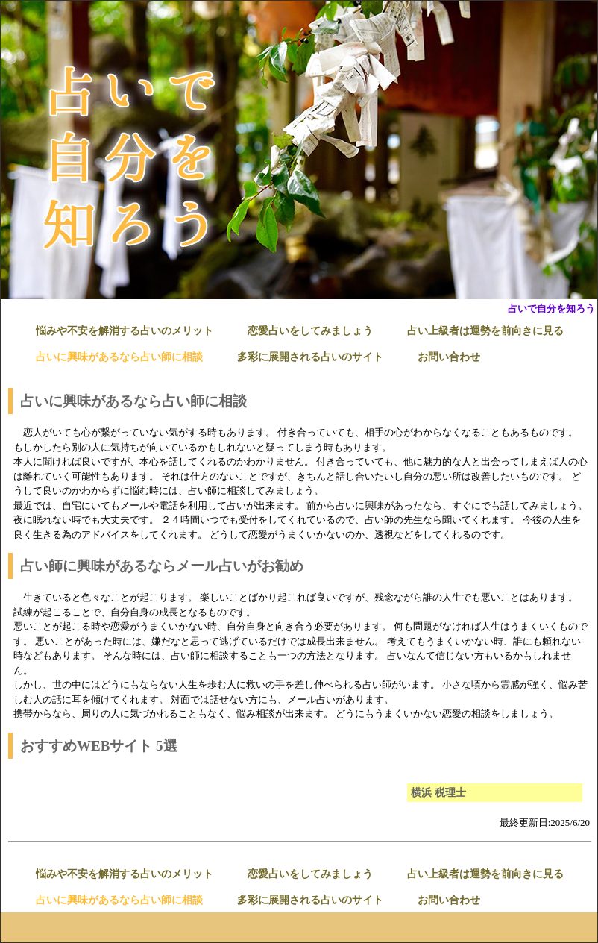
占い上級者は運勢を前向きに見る (485, 330)
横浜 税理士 (438, 792)
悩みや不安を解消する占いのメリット (124, 330)
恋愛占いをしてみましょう (310, 330)
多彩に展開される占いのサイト (310, 357)
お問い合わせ (449, 357)
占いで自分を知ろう (551, 308)
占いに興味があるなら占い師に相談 (119, 357)
